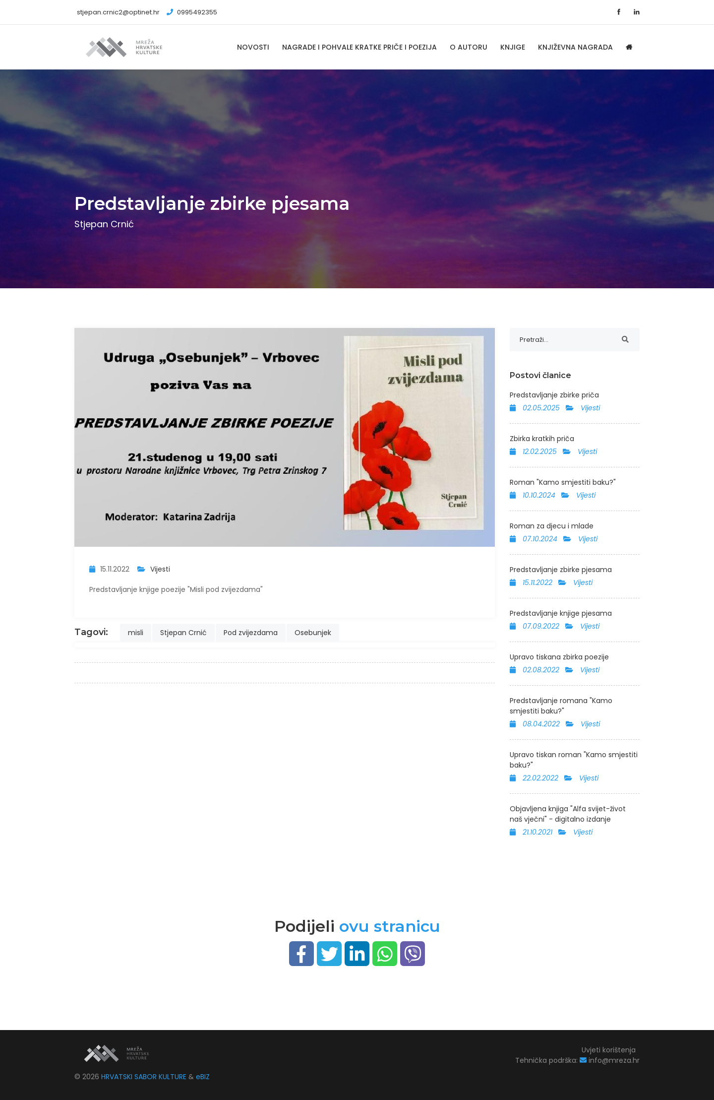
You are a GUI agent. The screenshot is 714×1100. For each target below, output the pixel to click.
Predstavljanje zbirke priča (554, 395)
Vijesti (160, 569)
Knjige (512, 47)
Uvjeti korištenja (609, 1050)
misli (135, 633)
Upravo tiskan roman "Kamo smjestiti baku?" (574, 760)
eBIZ (203, 1077)
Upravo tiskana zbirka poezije (559, 657)
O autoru (468, 47)
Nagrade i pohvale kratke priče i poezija (359, 47)
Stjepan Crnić (183, 633)
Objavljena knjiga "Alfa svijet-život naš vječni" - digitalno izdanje (568, 814)
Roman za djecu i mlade (552, 526)
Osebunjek (313, 633)
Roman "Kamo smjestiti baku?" (563, 482)
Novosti (253, 47)
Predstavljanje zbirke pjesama (561, 570)
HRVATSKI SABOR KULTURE (144, 1077)
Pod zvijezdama (251, 633)
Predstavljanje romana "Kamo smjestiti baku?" (561, 706)
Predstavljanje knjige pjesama (561, 613)
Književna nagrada (575, 47)
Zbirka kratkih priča (542, 439)
